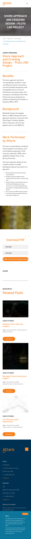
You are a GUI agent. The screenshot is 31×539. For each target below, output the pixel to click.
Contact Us (6, 478)
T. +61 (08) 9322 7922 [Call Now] (8, 475)
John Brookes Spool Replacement (11, 420)
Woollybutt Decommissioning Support (14, 377)
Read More (9, 339)
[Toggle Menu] (27, 3)
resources (10, 38)
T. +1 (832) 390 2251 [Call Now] (8, 496)
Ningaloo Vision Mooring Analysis (13, 325)
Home (4, 38)
